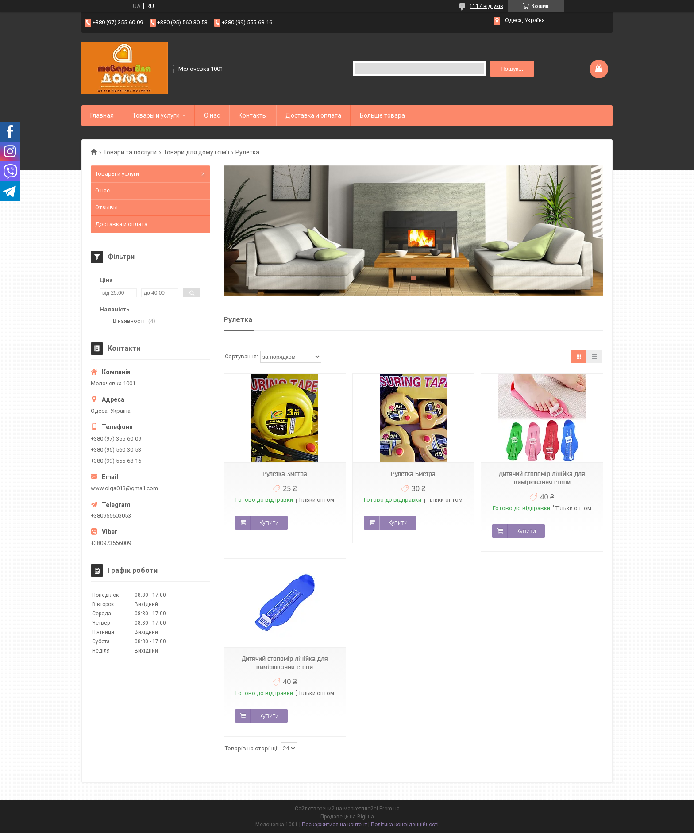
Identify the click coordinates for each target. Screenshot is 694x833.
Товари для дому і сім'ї (196, 152)
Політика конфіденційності (405, 824)
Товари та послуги (130, 152)
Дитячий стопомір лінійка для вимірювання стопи (542, 478)
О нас (212, 115)
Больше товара (382, 115)
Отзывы (106, 207)
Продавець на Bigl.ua (347, 817)
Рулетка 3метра (284, 473)
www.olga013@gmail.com (124, 488)
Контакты (253, 115)
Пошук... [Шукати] (512, 68)
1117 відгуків (486, 6)
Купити (269, 522)
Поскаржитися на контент (334, 824)
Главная (102, 115)
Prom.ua (389, 809)
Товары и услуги (156, 115)
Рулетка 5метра (413, 473)
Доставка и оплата (313, 115)
